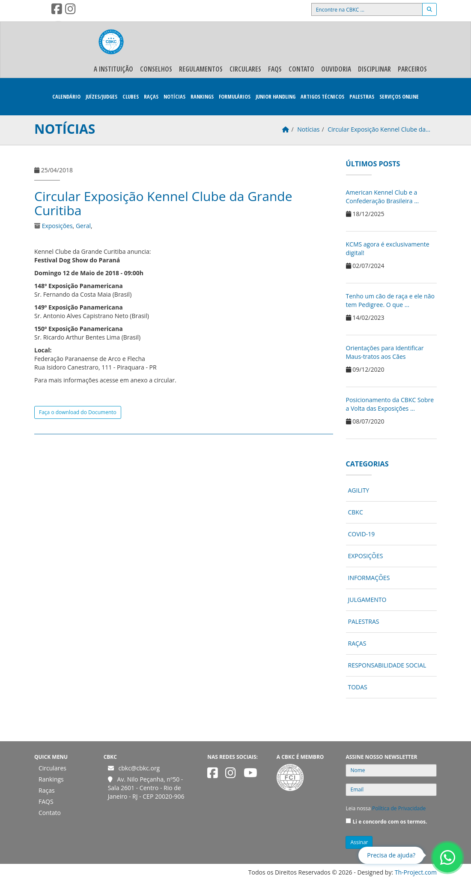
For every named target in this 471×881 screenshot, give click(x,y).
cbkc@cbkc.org (139, 768)
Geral (83, 226)
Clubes (130, 96)
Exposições (57, 226)
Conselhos (156, 69)
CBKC (355, 512)
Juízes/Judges (101, 96)
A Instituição (113, 69)
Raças (151, 96)
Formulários (234, 96)
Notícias (174, 96)
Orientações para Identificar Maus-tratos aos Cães (385, 352)
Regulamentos (201, 69)
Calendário (66, 96)
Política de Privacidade (399, 808)
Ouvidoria (336, 69)
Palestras (361, 96)
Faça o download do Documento (77, 412)
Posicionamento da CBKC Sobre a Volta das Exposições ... (390, 404)
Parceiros (412, 69)
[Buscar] (429, 9)
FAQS (275, 69)
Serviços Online (399, 96)
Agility (359, 490)
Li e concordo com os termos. (390, 821)
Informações (369, 578)
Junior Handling (275, 96)
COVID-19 (361, 534)
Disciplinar (374, 69)
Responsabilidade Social (387, 665)
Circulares (245, 69)
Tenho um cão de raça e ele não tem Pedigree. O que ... (390, 300)
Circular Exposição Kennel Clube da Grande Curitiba (163, 203)
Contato (301, 69)
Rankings (202, 96)
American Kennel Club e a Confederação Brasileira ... (382, 196)
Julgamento (367, 599)
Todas (357, 687)
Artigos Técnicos (322, 96)
